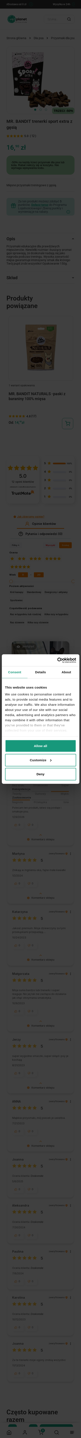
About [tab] (66, 672)
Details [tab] (40, 672)
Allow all (40, 746)
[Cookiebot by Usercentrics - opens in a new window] (57, 660)
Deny (40, 774)
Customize (41, 760)
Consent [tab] (14, 672)
